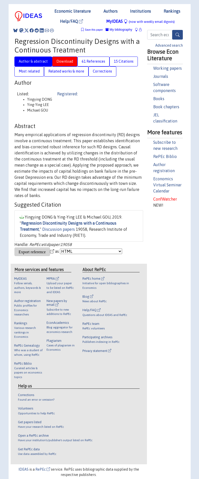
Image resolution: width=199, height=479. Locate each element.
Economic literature (72, 11)
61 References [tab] (93, 61)
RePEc (42, 469)
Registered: (67, 94)
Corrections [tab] (102, 71)
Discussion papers (58, 229)
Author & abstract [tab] (33, 61)
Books (158, 98)
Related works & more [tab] (66, 71)
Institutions (140, 11)
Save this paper (94, 29)
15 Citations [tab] (124, 61)
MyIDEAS (140, 21)
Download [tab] (64, 61)
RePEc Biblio (165, 156)
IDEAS (23, 469)
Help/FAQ (71, 21)
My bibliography (118, 29)
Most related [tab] (29, 71)
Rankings (172, 11)
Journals (160, 76)
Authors (110, 11)
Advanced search (169, 45)
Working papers (167, 68)
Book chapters (166, 106)
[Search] (177, 35)
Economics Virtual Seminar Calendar (167, 184)
